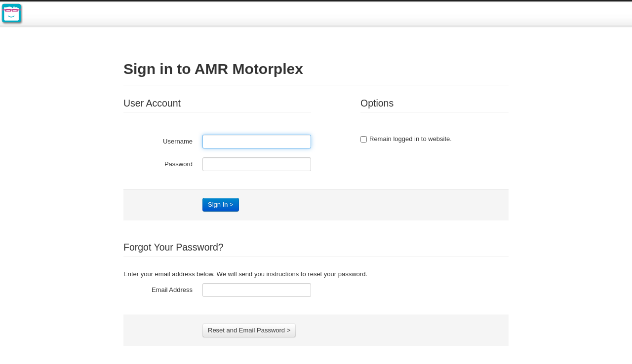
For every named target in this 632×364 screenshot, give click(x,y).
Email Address (172, 289)
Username (178, 141)
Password (178, 164)
